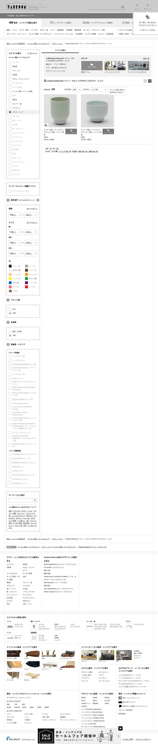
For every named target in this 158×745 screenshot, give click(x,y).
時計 (103, 30)
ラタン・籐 (18, 525)
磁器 (47, 64)
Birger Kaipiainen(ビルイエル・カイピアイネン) (60, 564)
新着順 (74, 151)
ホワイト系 (16, 270)
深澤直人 (107, 697)
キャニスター (27, 595)
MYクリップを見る (148, 30)
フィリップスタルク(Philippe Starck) (92, 718)
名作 (24, 525)
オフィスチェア (75, 626)
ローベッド (84, 681)
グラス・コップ (18, 112)
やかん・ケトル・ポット (21, 79)
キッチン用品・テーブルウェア (40, 34)
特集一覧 (146, 58)
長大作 (83, 700)
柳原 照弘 (47, 585)
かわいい (19, 518)
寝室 (124, 656)
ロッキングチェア (60, 629)
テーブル (34, 30)
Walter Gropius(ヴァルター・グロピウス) (58, 592)
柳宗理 (83, 697)
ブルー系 (16, 283)
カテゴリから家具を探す (16, 617)
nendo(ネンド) (85, 703)
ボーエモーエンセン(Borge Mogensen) (93, 726)
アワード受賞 (58, 64)
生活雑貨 (79, 34)
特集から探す (124, 34)
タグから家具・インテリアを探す (94, 668)
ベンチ (72, 624)
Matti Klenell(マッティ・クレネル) (55, 582)
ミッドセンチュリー (18, 516)
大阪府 (32, 707)
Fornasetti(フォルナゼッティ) (54, 567)
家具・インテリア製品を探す (25, 23)
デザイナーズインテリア (54, 71)
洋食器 (15, 75)
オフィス (136, 658)
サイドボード (85, 678)
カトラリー (10, 564)
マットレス (18, 635)
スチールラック (103, 672)
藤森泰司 (95, 703)
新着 (8, 30)
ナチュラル (17, 511)
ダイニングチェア (60, 626)
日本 (14, 309)
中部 (15, 704)
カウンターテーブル (100, 626)
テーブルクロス (12, 573)
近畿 (23, 704)
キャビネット (43, 640)
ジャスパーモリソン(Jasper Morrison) (92, 721)
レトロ (30, 511)
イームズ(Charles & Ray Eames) (91, 709)
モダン (24, 511)
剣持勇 (95, 697)
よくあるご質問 (127, 739)
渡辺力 (95, 700)
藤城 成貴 (47, 573)
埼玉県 (24, 707)
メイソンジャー (12, 595)
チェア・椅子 (24, 30)
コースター (26, 585)
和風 (14, 513)
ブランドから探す (125, 30)
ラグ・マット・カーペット (16, 34)
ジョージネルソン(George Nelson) (92, 712)
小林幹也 (84, 706)
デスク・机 (44, 30)
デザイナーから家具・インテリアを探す (97, 694)
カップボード (103, 678)
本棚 (56, 635)
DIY (27, 521)
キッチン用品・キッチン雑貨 (22, 91)
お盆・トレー (27, 604)
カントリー (21, 513)
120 (57, 148)
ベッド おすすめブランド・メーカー (130, 678)
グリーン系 (33, 278)
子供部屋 (136, 651)
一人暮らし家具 (86, 675)
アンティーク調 (14, 654)
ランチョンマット (29, 598)
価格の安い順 (82, 151)
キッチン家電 (27, 573)
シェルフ (57, 640)
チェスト (41, 638)
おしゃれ (26, 518)
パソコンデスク (139, 624)
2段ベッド (18, 638)
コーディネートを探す (62, 23)
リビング (89, 656)
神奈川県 (17, 707)
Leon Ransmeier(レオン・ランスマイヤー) (58, 588)
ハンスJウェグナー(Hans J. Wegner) (92, 715)
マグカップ (16, 108)
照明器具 (78, 30)
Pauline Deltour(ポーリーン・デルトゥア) (92, 547)
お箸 (24, 576)
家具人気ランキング (129, 702)
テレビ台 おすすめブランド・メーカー (130, 684)
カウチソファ (19, 624)
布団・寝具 (45, 717)
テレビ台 (41, 635)
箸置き (15, 99)
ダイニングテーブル (100, 624)
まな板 (25, 588)
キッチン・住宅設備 (105, 34)
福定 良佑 (47, 570)
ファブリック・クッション (64, 34)
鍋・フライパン (12, 592)
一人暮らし (21, 521)
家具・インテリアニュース (131, 698)
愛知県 (47, 707)
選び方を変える (32, 209)
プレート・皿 (17, 104)
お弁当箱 (10, 598)
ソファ (14, 30)
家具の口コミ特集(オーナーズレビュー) (135, 706)
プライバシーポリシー (143, 739)
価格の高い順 (93, 151)
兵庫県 (39, 707)
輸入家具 (26, 523)
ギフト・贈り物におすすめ (55, 67)
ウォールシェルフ (104, 681)
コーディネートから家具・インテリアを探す (99, 647)
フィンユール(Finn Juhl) (88, 724)
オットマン (42, 626)
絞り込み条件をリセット (27, 200)
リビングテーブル (99, 629)
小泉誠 (106, 703)
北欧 (10, 511)
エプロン (10, 601)
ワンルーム (137, 655)
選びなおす (33, 53)
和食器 (15, 66)
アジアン (14, 665)
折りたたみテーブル (116, 626)
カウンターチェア (44, 629)
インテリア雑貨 (90, 34)
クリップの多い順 (65, 151)
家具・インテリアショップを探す (99, 23)
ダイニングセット (65, 714)
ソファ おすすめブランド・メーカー (130, 675)
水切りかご (26, 601)
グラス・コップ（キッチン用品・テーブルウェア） (58, 547)
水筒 (8, 604)
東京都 (9, 707)
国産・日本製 (17, 331)
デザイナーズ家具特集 (125, 710)
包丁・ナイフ (11, 588)
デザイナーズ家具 (86, 672)
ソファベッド (19, 626)
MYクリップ (147, 7)
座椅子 (57, 624)
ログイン (137, 7)
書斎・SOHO (138, 653)
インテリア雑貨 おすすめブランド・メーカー (133, 686)
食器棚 (57, 638)
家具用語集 (122, 713)
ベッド (52, 30)
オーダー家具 (17, 523)
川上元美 (107, 700)
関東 (8, 704)
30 (50, 148)
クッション (28, 723)
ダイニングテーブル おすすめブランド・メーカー (134, 681)
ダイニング (106, 656)
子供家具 (69, 30)
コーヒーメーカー (29, 592)
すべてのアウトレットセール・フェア (18, 697)
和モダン (29, 516)
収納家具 (60, 30)
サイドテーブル (115, 624)
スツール (41, 624)
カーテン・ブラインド (91, 30)
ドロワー (101, 675)
